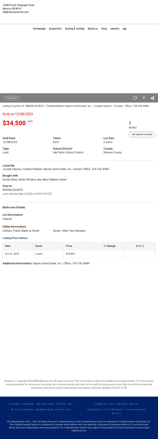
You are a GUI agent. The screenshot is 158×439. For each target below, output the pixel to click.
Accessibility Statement (106, 409)
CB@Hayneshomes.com (16, 12)
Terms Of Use (104, 404)
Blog (104, 28)
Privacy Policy (128, 404)
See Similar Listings (142, 134)
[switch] (135, 98)
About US (93, 28)
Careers (114, 28)
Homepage (39, 28)
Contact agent (11, 98)
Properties (55, 28)
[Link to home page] (79, 7)
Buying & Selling (74, 28)
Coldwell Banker (21, 404)
